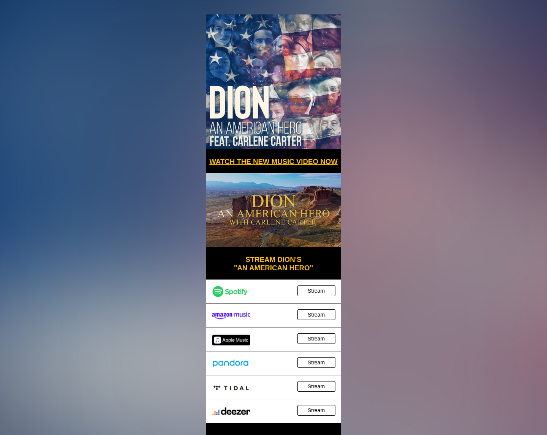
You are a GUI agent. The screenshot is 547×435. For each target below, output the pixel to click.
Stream (316, 291)
